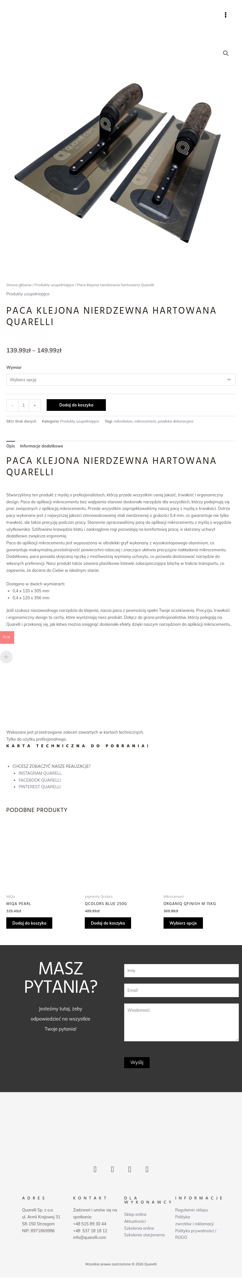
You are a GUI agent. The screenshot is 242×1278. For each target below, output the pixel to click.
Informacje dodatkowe (41, 446)
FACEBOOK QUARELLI (40, 780)
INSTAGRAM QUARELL (40, 773)
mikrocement (145, 421)
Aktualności (135, 1221)
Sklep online (135, 1214)
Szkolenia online (139, 1228)
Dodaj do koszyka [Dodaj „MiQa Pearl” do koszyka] (30, 923)
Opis (10, 446)
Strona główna (19, 285)
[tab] (10, 446)
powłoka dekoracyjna (175, 421)
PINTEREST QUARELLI (39, 787)
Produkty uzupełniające (54, 285)
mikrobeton (123, 421)
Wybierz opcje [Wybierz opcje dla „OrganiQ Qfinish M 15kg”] (183, 923)
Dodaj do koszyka (76, 405)
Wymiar (14, 367)
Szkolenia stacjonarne (144, 1235)
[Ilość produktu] (23, 405)
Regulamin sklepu (191, 1210)
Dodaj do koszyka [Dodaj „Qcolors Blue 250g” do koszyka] (108, 923)
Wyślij (136, 1063)
